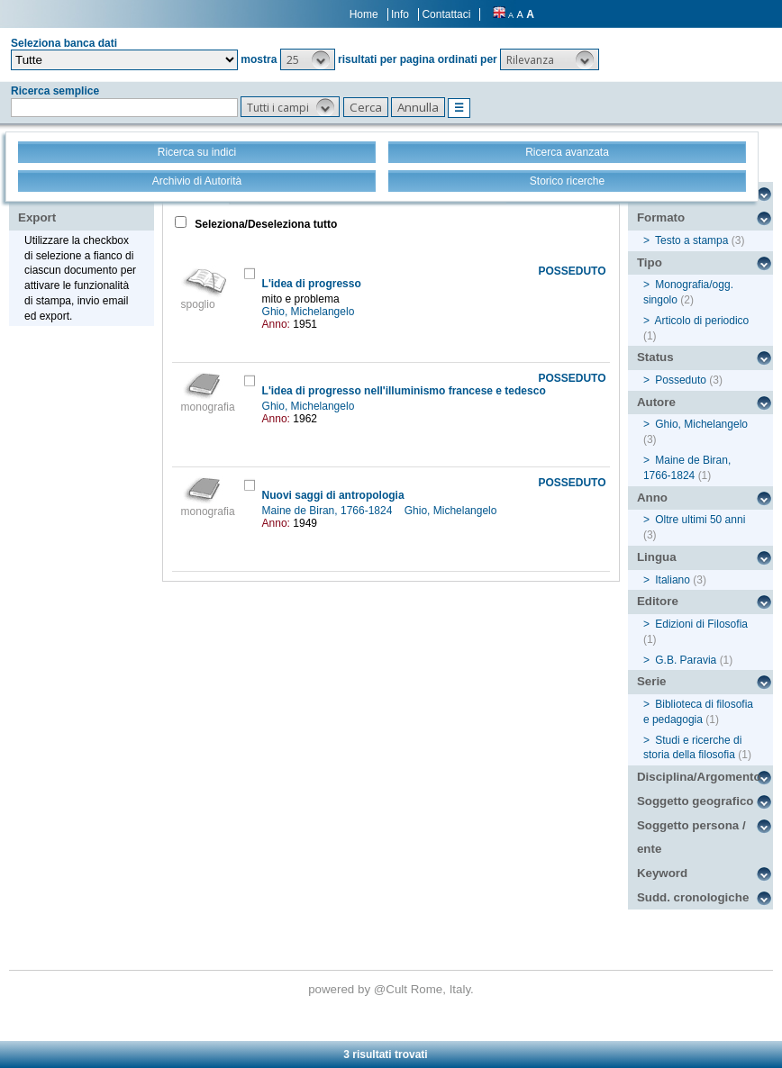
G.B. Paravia (685, 660)
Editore (657, 601)
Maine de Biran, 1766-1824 (329, 510)
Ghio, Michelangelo (310, 311)
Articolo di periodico (702, 320)
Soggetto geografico (695, 801)
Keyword (662, 873)
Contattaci (446, 14)
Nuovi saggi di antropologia (333, 495)
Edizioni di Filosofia (701, 624)
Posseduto (680, 380)
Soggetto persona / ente (691, 837)
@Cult (392, 989)
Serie (652, 681)
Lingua (657, 557)
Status (655, 357)
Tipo (649, 262)
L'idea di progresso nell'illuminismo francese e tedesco (404, 391)
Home (364, 14)
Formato (661, 217)
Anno (652, 497)
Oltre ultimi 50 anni (700, 519)
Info (400, 14)
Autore (656, 402)
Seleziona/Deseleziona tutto (264, 224)
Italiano (672, 580)
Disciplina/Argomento (699, 776)
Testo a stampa (691, 240)
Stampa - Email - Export (75, 205)
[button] (307, 59)
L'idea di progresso (311, 283)
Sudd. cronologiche (693, 897)
